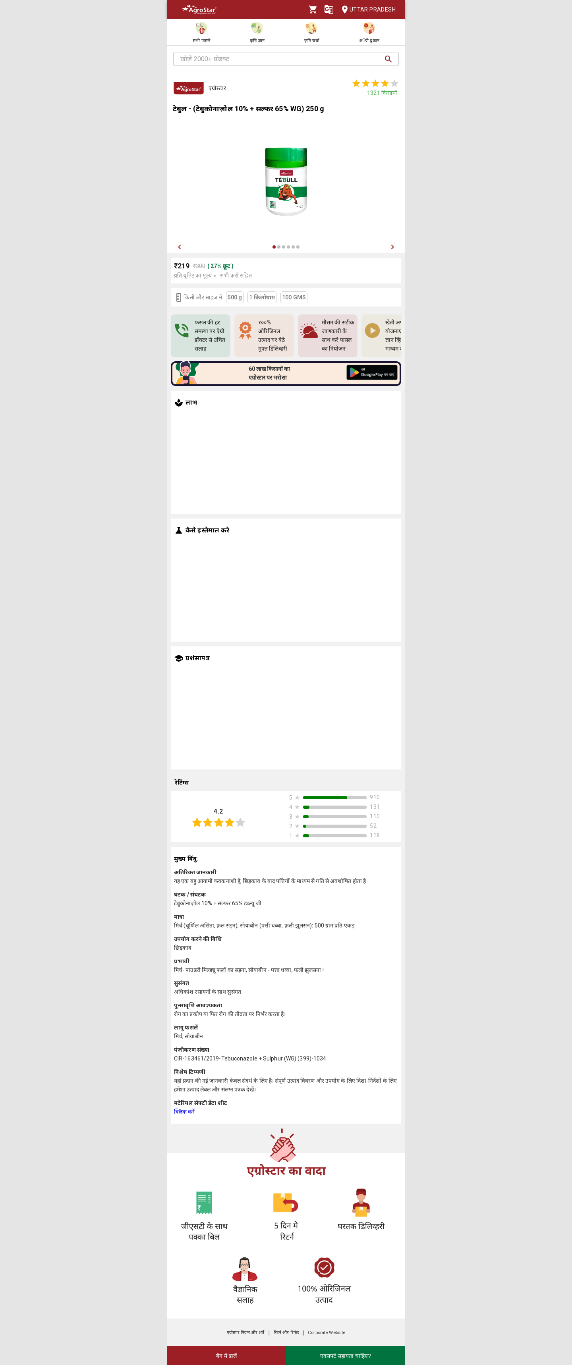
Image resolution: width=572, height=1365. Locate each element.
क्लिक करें (184, 1112)
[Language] (329, 9)
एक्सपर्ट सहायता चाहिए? (345, 1356)
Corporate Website (326, 1332)
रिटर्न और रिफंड (286, 1332)
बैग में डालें (226, 1356)
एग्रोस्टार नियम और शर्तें (246, 1332)
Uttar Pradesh (366, 9)
